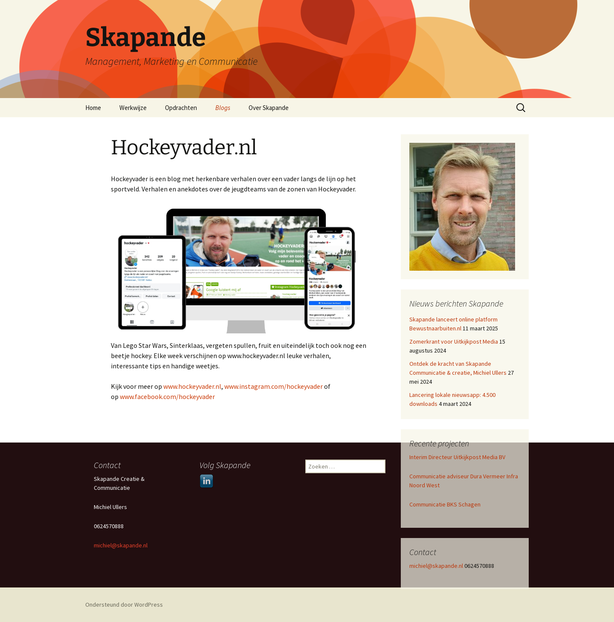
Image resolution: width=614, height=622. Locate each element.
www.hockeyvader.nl (192, 386)
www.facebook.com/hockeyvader (167, 396)
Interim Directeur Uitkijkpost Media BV (457, 457)
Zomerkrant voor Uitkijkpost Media (453, 341)
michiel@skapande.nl (436, 566)
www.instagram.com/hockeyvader (273, 386)
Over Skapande (269, 108)
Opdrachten (181, 108)
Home (93, 108)
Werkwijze (133, 108)
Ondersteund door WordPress (124, 604)
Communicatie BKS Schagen (445, 504)
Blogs (222, 108)
